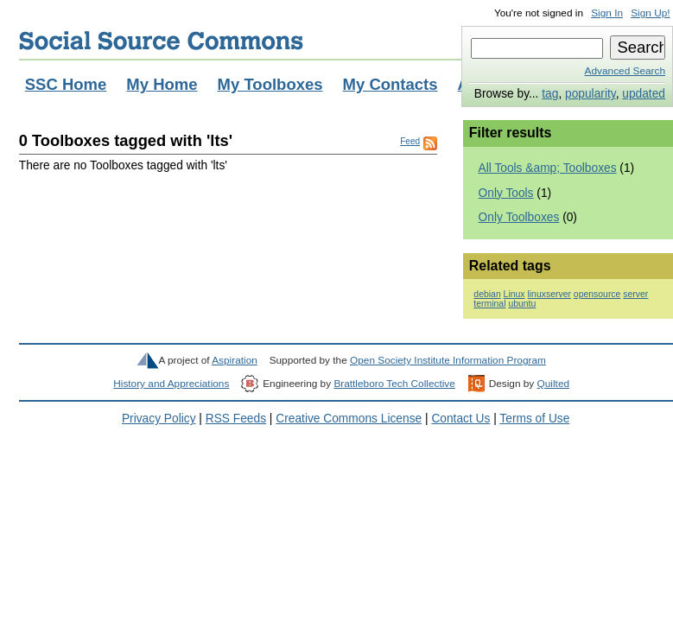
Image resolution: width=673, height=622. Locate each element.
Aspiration (234, 360)
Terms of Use (534, 418)
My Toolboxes (270, 84)
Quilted (553, 384)
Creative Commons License (349, 418)
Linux (514, 294)
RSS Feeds (236, 418)
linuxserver (548, 294)
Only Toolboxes (519, 217)
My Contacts (390, 84)
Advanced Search (625, 71)
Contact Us (460, 418)
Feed (410, 141)
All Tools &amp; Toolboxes (548, 168)
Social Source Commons (161, 40)
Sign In (607, 13)
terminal (489, 303)
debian (486, 294)
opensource (597, 294)
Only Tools (506, 193)
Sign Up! (650, 13)
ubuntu (522, 303)
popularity (590, 93)
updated (643, 93)
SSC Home (66, 84)
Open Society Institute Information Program (448, 360)
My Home (161, 84)
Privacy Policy (159, 418)
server (635, 294)
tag (550, 93)
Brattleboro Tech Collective (393, 384)
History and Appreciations (171, 384)
